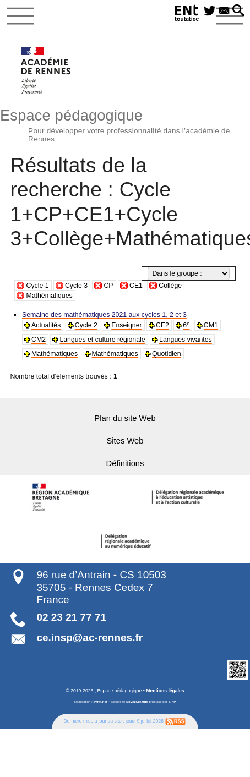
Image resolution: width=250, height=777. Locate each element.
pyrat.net (100, 701)
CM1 (210, 325)
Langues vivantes (184, 339)
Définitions (125, 462)
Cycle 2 (85, 325)
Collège (170, 285)
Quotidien (165, 354)
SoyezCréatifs (137, 701)
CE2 (161, 325)
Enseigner (126, 325)
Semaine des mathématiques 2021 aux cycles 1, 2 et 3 (103, 315)
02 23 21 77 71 (71, 616)
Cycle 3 (76, 285)
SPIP (172, 701)
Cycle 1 (37, 285)
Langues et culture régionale (101, 339)
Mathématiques (49, 295)
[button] (238, 11)
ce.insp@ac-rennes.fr (89, 637)
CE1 (136, 285)
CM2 (38, 339)
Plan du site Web (125, 417)
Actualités (46, 325)
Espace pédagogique (125, 124)
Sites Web (125, 439)
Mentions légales (165, 690)
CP (108, 285)
